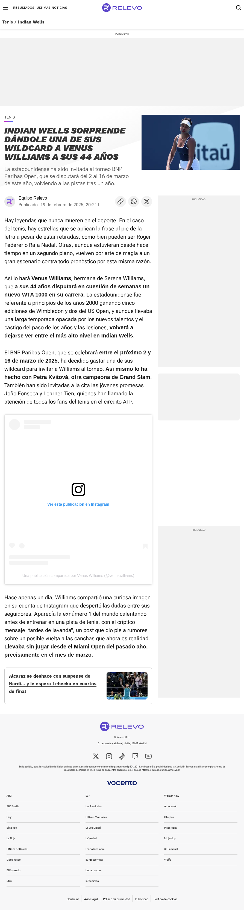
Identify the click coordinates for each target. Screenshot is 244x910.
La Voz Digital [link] (93, 827)
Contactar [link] (73, 899)
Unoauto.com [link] (94, 870)
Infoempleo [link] (92, 880)
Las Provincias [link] (94, 806)
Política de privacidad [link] (116, 899)
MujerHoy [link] (169, 838)
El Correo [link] (12, 827)
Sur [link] (87, 795)
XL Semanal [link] (171, 848)
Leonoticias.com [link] (95, 848)
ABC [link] (9, 795)
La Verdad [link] (91, 838)
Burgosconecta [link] (94, 859)
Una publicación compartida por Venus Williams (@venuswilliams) (78, 575)
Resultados (23, 7)
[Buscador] (238, 7)
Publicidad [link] (141, 899)
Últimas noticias (52, 7)
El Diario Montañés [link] (96, 817)
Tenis (7, 22)
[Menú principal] (5, 7)
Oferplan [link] (169, 817)
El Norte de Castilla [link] (17, 848)
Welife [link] (167, 859)
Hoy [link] (9, 817)
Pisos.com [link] (170, 827)
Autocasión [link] (170, 806)
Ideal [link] (9, 880)
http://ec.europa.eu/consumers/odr (160, 770)
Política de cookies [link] (165, 899)
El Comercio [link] (13, 870)
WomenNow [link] (171, 795)
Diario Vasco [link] (13, 859)
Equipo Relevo (33, 198)
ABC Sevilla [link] (13, 806)
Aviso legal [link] (91, 899)
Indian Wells (31, 22)
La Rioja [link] (11, 838)
